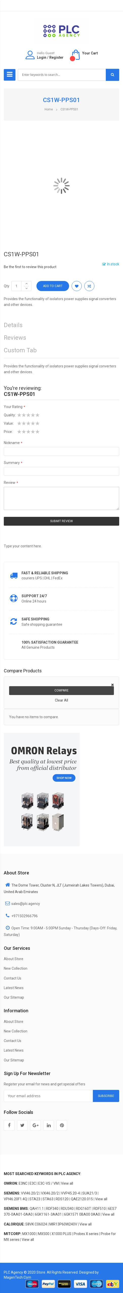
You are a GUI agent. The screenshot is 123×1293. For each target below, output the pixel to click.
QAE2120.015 (82, 1199)
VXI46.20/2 (50, 1193)
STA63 (48, 1199)
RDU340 (67, 1209)
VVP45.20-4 (70, 1193)
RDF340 (52, 1209)
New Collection (15, 968)
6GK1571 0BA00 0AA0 (82, 1214)
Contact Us (12, 978)
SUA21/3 (89, 1193)
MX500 (43, 1234)
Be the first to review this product (30, 267)
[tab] (61, 351)
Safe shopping (35, 619)
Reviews (15, 337)
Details (13, 325)
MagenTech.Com (17, 1277)
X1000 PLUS (61, 1234)
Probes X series (86, 1234)
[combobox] (62, 74)
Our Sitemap (14, 997)
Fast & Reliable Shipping (45, 573)
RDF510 (99, 1209)
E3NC (23, 1183)
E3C (33, 1183)
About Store (13, 959)
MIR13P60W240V (63, 1224)
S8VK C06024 (36, 1224)
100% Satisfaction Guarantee (50, 642)
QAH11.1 (37, 1209)
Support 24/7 (34, 596)
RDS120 (62, 1199)
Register (56, 57)
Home (49, 109)
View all (67, 1183)
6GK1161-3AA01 (48, 1214)
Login (41, 57)
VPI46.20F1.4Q (15, 1199)
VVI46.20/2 (30, 1193)
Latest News (14, 988)
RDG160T (83, 1209)
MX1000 (29, 1234)
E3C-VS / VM (48, 1183)
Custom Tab (20, 350)
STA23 (34, 1199)
